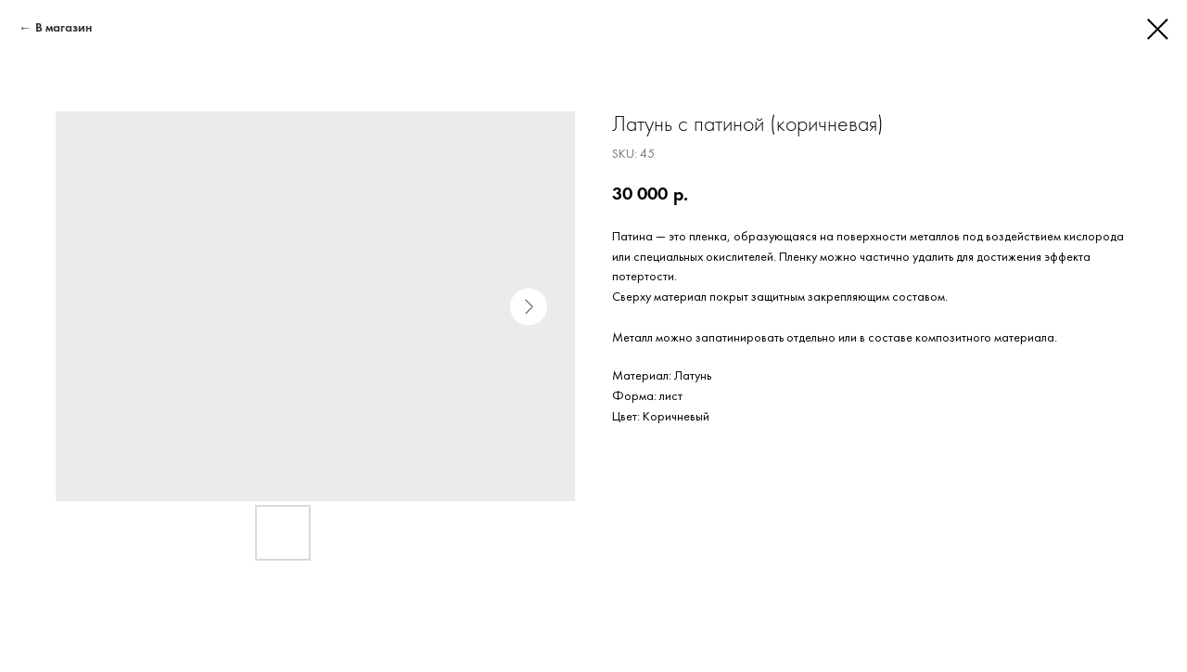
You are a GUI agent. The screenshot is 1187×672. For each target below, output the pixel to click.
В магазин (63, 28)
